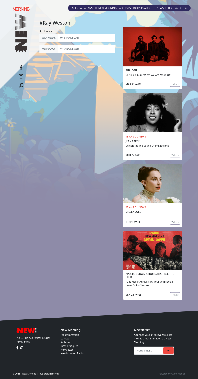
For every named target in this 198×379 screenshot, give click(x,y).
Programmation (69, 335)
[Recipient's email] (149, 350)
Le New (64, 338)
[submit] (168, 350)
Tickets (175, 84)
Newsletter (164, 8)
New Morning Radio (72, 353)
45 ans (88, 8)
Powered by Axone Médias (172, 373)
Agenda (77, 8)
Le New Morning (106, 8)
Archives (125, 8)
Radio (178, 8)
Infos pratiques (143, 8)
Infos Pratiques (69, 346)
